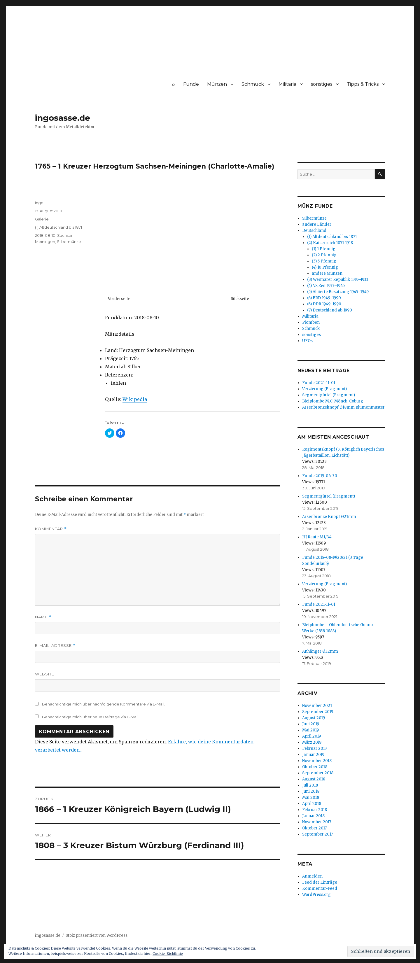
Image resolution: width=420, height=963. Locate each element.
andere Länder (316, 224)
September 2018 (317, 773)
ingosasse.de (62, 118)
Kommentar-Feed (319, 888)
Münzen (217, 84)
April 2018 (311, 803)
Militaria (287, 84)
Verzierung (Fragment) (324, 388)
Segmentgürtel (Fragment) (328, 395)
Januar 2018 (313, 815)
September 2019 (317, 711)
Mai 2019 (310, 730)
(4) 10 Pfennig (325, 267)
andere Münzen (327, 273)
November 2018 (317, 760)
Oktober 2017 (314, 828)
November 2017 (316, 822)
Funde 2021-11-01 (318, 382)
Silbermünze (69, 241)
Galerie (42, 219)
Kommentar (51, 528)
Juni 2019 (310, 724)
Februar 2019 (314, 748)
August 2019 (313, 717)
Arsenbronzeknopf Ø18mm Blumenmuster (343, 407)
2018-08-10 (45, 235)
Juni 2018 (310, 791)
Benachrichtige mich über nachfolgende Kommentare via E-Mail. (103, 704)
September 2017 (317, 834)
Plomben (311, 322)
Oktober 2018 (314, 766)
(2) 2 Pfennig (324, 255)
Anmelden (312, 876)
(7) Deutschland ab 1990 (329, 310)
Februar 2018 (314, 809)
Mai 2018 (310, 797)
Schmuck (253, 84)
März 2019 (311, 742)
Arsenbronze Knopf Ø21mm (329, 516)
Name (43, 616)
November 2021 (317, 705)
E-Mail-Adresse (55, 645)
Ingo (39, 202)
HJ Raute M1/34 (317, 537)
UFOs (307, 340)
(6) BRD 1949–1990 (324, 297)
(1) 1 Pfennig (323, 248)
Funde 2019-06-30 (319, 475)
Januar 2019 (313, 754)
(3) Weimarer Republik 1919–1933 (337, 279)
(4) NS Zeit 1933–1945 (326, 285)
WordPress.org (316, 894)
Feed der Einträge (319, 882)
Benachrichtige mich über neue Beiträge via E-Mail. (90, 717)
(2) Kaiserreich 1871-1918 (330, 242)
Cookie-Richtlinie (168, 953)
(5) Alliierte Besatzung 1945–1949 (338, 291)
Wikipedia (135, 399)
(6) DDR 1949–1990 (324, 304)
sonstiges (321, 84)
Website (44, 674)
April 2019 (311, 736)
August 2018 (313, 779)
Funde (191, 84)
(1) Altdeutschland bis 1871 (58, 227)
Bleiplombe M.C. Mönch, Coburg (332, 401)
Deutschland (314, 230)
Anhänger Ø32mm (320, 651)
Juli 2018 (310, 785)
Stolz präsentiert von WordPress (96, 935)
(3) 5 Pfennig (324, 261)
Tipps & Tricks (363, 84)
